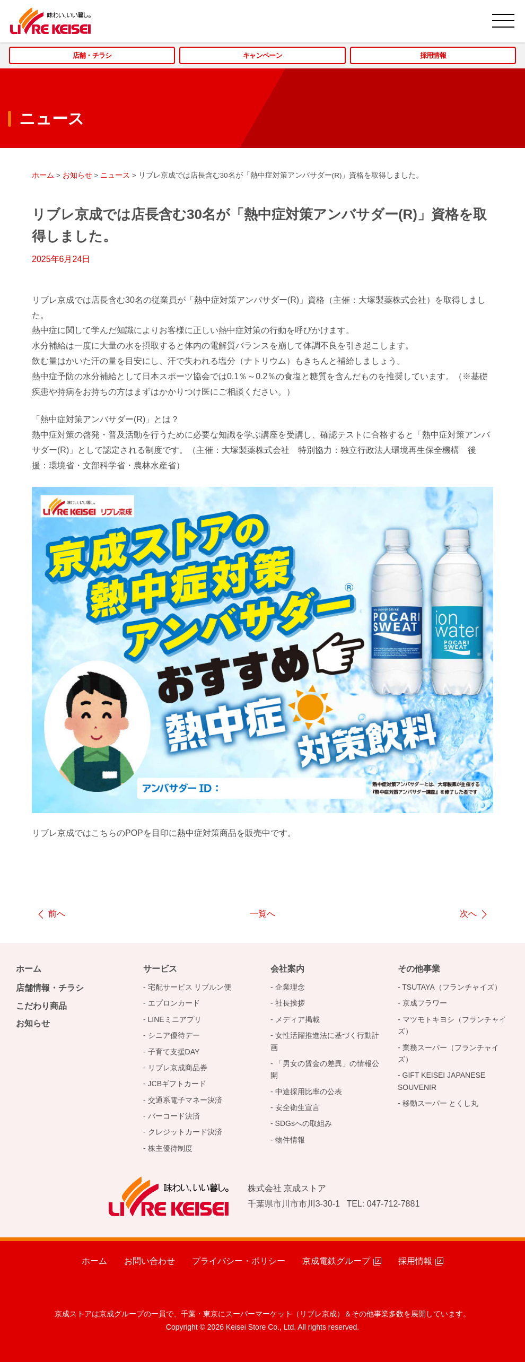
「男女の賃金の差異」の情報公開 (324, 1069)
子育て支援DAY (174, 1051)
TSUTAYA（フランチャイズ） (451, 987)
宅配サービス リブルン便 (190, 987)
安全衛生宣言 (297, 1107)
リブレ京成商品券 (177, 1067)
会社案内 (287, 968)
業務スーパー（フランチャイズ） (448, 1053)
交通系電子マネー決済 (185, 1100)
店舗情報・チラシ (50, 987)
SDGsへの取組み (303, 1123)
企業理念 (290, 987)
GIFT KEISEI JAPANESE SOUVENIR (441, 1081)
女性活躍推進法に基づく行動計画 (324, 1041)
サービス (160, 968)
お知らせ (33, 1023)
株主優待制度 (170, 1148)
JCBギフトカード (177, 1083)
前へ (56, 913)
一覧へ (262, 913)
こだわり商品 (41, 1005)
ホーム (28, 968)
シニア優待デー (174, 1035)
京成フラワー (424, 1003)
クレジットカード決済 (185, 1132)
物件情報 (290, 1140)
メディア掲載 (297, 1019)
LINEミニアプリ (175, 1019)
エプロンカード (174, 1003)
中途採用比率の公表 (308, 1091)
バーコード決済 (174, 1116)
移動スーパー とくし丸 (440, 1103)
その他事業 (419, 968)
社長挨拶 (290, 1003)
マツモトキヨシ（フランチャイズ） (452, 1025)
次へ (468, 913)
